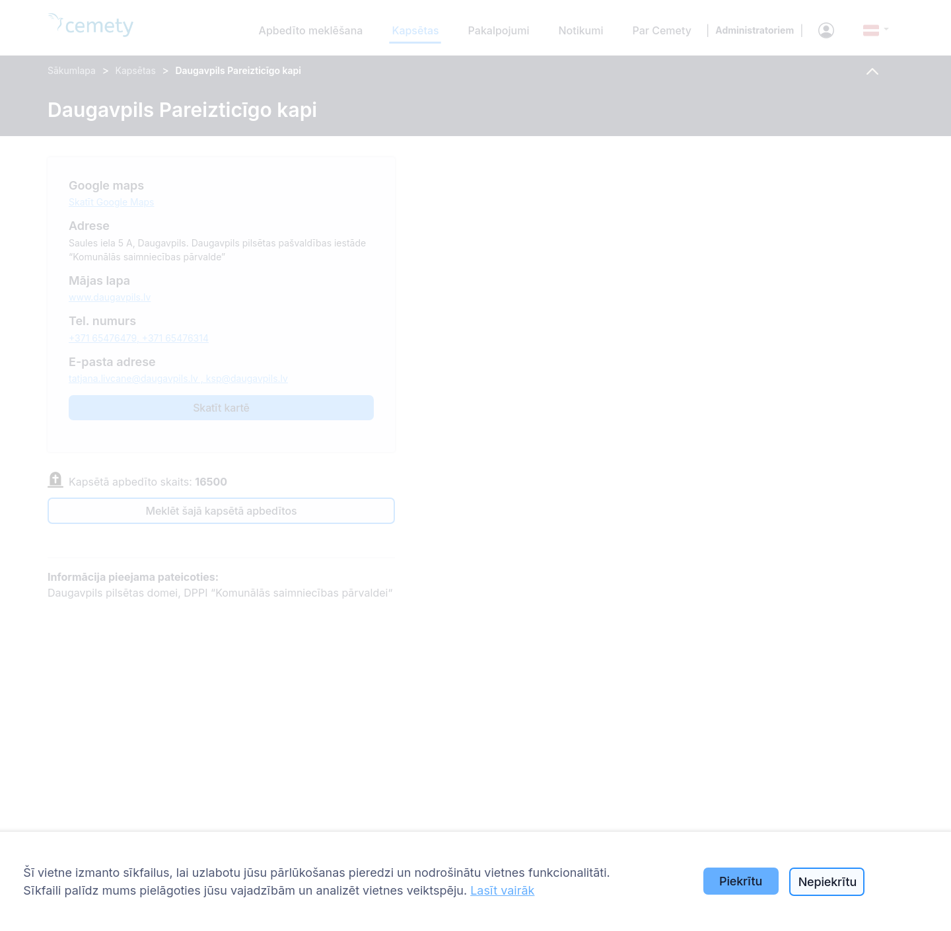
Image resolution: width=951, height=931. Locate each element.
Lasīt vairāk (502, 890)
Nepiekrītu (827, 882)
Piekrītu (740, 881)
